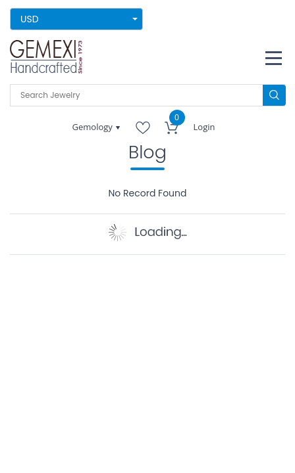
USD (29, 19)
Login (204, 127)
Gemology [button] (93, 127)
